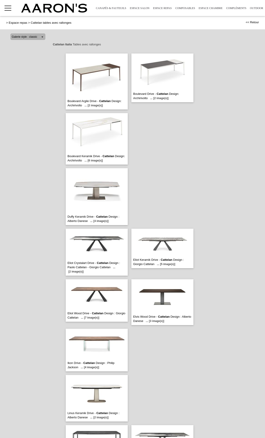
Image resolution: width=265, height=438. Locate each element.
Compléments (236, 8)
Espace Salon (139, 8)
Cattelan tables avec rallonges (51, 22)
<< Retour (252, 22)
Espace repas (162, 8)
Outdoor (256, 8)
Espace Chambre (211, 8)
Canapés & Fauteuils (111, 8)
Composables (185, 8)
